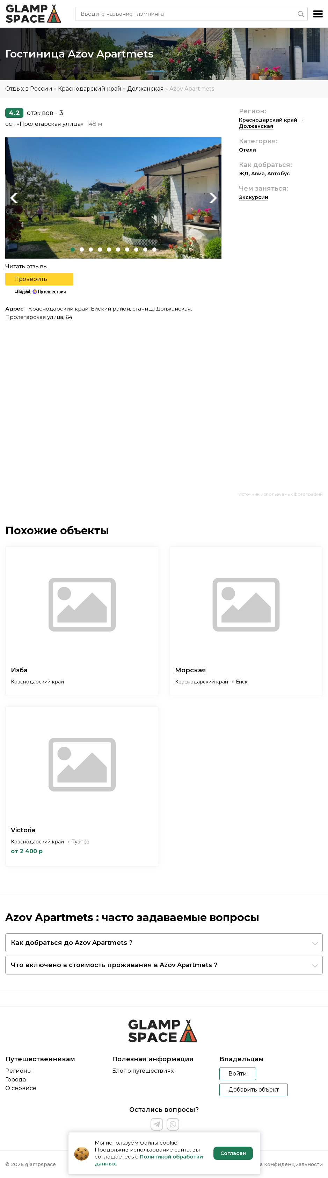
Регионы (18, 1071)
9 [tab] (145, 249)
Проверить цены (30, 280)
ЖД (244, 173)
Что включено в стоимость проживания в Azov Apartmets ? (114, 965)
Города (15, 1079)
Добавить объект (253, 1089)
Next (212, 198)
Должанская (145, 88)
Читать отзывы (26, 266)
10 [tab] (154, 249)
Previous (14, 198)
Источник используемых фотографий (281, 494)
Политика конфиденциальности (280, 1164)
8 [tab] (136, 249)
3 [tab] (91, 249)
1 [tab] (73, 249)
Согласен (233, 1153)
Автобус (278, 173)
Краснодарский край (90, 88)
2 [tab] (82, 249)
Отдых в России (28, 88)
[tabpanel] (113, 198)
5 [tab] (109, 249)
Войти (237, 1073)
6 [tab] (118, 249)
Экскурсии (253, 197)
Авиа (258, 173)
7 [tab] (127, 249)
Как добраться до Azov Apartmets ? (71, 943)
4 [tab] (100, 249)
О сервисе (20, 1088)
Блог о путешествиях (143, 1071)
